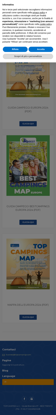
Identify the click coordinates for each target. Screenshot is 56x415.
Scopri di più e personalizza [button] (28, 56)
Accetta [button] (41, 49)
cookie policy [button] (46, 24)
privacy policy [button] (39, 12)
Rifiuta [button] (15, 49)
